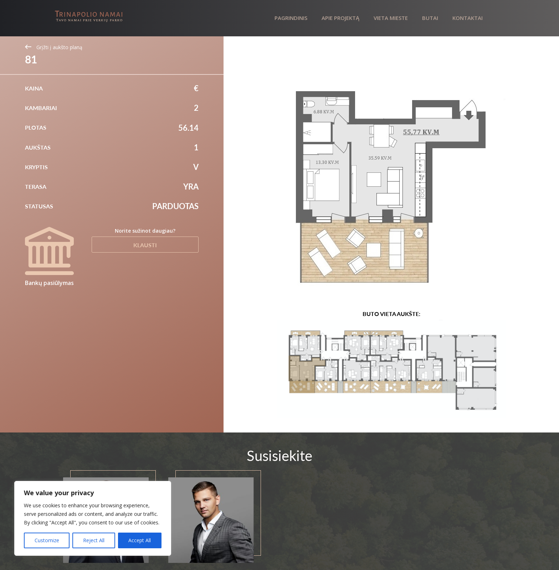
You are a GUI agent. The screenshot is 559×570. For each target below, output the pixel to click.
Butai (430, 17)
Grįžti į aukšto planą (53, 47)
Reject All (93, 540)
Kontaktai (467, 17)
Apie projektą (340, 17)
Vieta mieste (391, 17)
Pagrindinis (291, 17)
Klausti (145, 245)
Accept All (139, 540)
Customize (47, 540)
